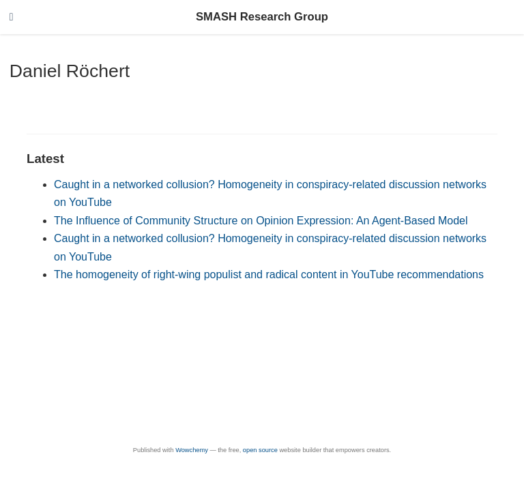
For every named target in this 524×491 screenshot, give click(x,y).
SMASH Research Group (262, 16)
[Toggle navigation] (12, 17)
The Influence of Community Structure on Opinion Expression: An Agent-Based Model (261, 220)
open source (260, 450)
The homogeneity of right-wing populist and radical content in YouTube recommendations (269, 274)
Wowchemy (191, 450)
